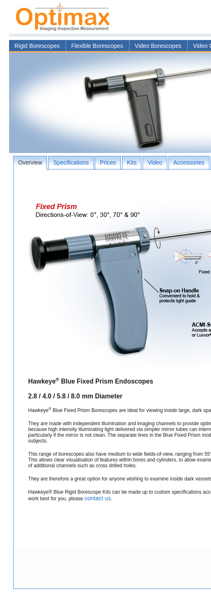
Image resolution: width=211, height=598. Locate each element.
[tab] (30, 163)
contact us (97, 498)
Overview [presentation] (30, 162)
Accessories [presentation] (188, 162)
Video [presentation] (155, 162)
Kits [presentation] (131, 162)
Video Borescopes (158, 45)
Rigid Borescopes (37, 45)
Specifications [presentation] (71, 162)
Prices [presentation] (108, 162)
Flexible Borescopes (97, 45)
